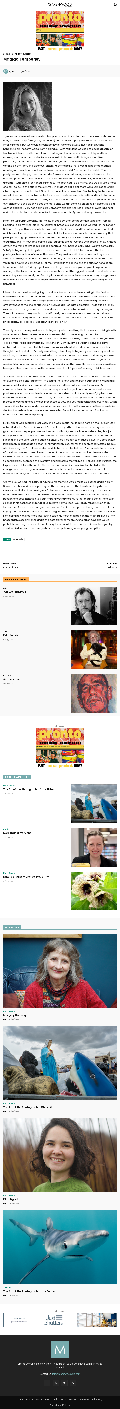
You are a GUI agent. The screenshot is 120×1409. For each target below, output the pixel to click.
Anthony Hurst (12, 679)
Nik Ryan (112, 567)
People (6, 54)
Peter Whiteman (11, 567)
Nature (39, 1399)
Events (63, 1399)
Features (7, 675)
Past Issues (84, 1399)
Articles (7, 1287)
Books (6, 829)
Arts (5, 588)
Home (20, 1399)
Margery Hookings (15, 1015)
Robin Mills (18, 539)
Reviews (72, 1399)
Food (54, 1399)
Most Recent (9, 785)
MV (14, 71)
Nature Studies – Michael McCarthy (26, 876)
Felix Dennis (10, 635)
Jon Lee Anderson (14, 591)
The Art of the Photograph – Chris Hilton (29, 789)
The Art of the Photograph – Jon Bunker (29, 1291)
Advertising (97, 1399)
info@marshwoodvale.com (66, 1373)
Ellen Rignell (10, 1199)
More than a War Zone (17, 833)
